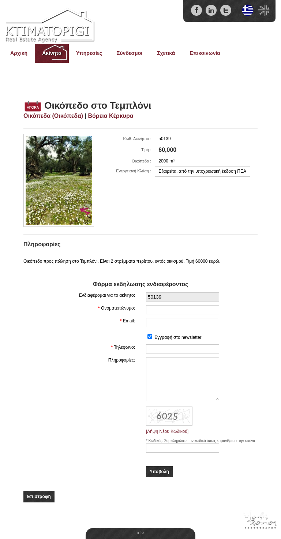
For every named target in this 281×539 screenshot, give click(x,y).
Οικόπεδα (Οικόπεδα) (53, 116)
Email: (129, 320)
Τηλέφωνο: (124, 347)
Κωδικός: (156, 441)
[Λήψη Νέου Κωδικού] (167, 431)
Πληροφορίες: (121, 360)
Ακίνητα (51, 53)
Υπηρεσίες (89, 53)
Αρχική (18, 53)
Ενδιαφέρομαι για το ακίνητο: (107, 295)
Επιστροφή (39, 496)
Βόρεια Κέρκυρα (110, 116)
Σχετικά (166, 53)
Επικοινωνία (205, 53)
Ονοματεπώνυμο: (118, 308)
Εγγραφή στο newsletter (177, 337)
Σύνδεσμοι (129, 53)
